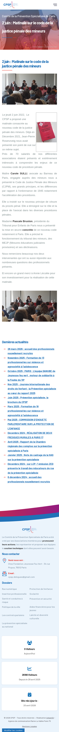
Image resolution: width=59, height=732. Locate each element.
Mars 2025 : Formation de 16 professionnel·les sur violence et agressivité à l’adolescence (26, 411)
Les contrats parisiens (13, 615)
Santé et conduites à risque (12, 600)
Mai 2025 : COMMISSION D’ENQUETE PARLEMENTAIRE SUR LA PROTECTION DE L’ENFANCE (31, 424)
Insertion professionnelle (14, 593)
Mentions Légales (29, 726)
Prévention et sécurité (41, 598)
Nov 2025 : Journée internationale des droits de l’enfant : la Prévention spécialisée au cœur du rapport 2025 (32, 389)
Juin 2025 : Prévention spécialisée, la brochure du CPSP (28, 399)
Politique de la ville (11, 607)
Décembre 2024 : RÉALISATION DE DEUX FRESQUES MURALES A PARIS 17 (30, 435)
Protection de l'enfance (41, 589)
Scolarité (34, 593)
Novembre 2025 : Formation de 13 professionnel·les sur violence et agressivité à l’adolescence (26, 362)
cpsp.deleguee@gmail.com (21, 577)
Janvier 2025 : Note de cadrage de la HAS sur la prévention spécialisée (30, 457)
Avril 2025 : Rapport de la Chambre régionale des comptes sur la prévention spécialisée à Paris (30, 446)
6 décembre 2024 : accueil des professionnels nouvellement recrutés (29, 479)
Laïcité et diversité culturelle (39, 617)
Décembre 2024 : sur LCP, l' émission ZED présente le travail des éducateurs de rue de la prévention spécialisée (31, 468)
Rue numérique (9, 589)
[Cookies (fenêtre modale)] (13, 730)
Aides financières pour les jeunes (42, 608)
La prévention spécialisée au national (14, 625)
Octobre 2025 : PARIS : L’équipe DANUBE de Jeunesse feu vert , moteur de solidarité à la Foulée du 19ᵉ (31, 375)
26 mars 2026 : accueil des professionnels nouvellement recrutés (31, 351)
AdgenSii (50, 718)
